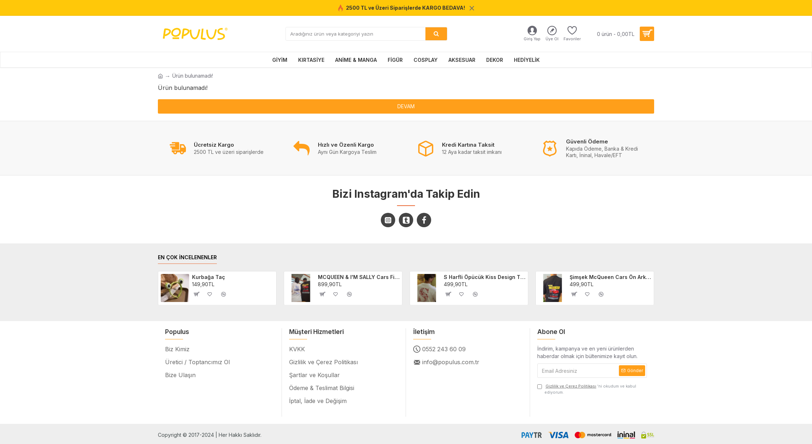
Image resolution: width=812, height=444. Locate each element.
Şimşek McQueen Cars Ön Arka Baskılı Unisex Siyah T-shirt (611, 277)
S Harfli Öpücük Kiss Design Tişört (485, 277)
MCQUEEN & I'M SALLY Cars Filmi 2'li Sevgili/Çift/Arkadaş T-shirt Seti (359, 277)
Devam (406, 106)
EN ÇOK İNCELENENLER (187, 257)
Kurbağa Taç (208, 277)
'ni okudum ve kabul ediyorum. (586, 389)
